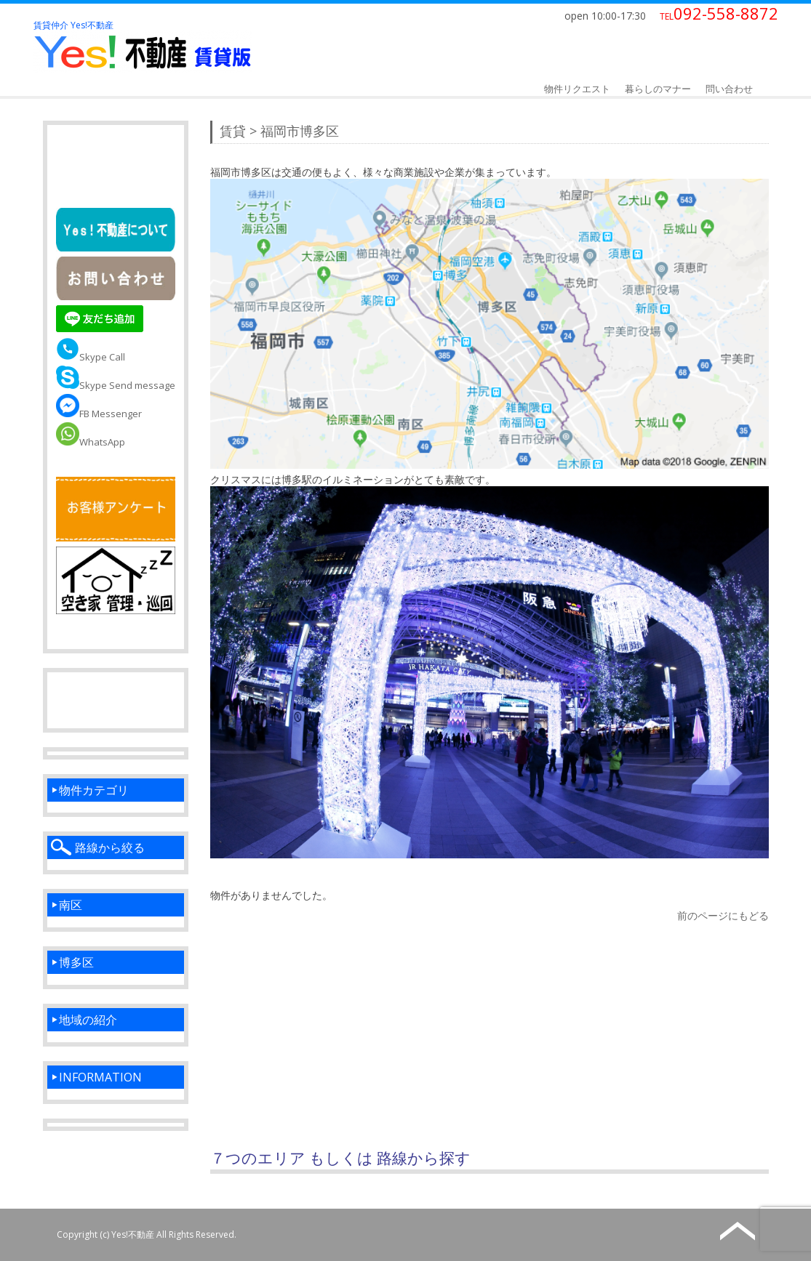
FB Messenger (99, 413)
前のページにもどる (723, 915)
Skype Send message (115, 385)
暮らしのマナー (658, 88)
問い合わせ (729, 88)
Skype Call (90, 356)
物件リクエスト (577, 88)
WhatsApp (90, 441)
